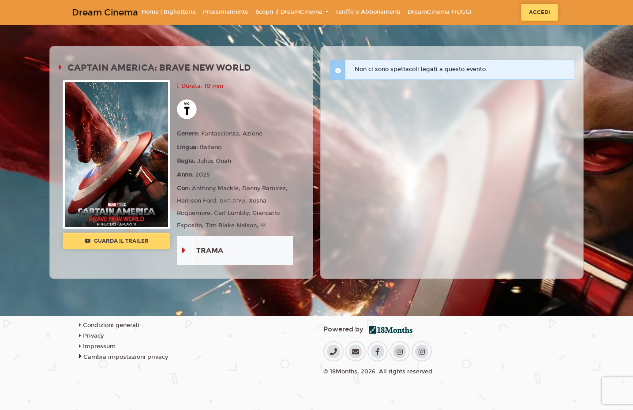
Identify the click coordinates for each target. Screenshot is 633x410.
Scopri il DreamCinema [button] (289, 11)
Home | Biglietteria (169, 11)
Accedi (539, 12)
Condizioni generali (109, 325)
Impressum (97, 346)
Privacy (91, 335)
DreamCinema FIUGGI (440, 11)
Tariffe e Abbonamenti (368, 11)
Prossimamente (225, 11)
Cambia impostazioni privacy (125, 357)
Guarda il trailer (117, 241)
